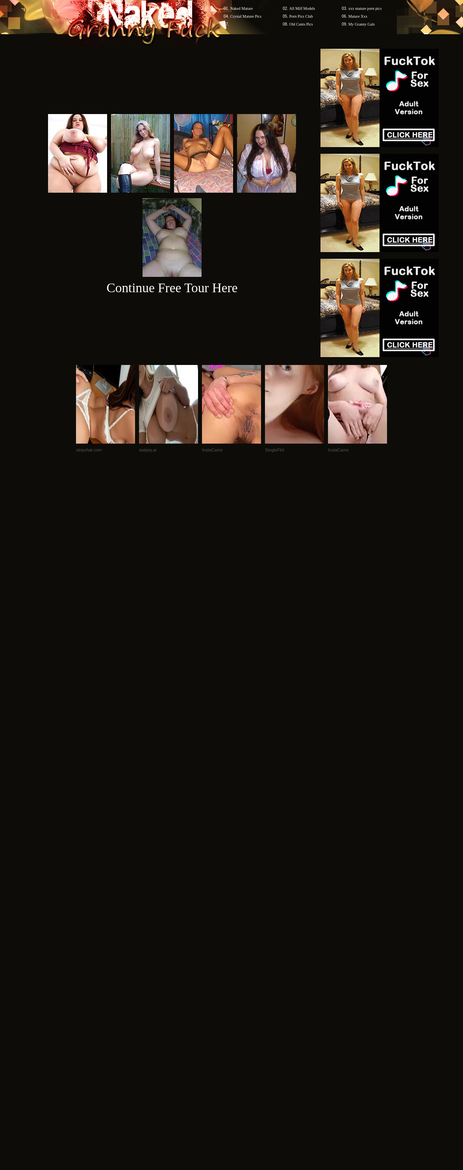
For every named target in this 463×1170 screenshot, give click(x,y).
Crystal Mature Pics (245, 16)
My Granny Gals (361, 24)
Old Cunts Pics (301, 24)
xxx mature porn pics (365, 8)
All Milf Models (302, 8)
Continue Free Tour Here (171, 287)
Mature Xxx (358, 16)
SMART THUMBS (245, 1020)
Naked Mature (241, 8)
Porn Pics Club (301, 16)
